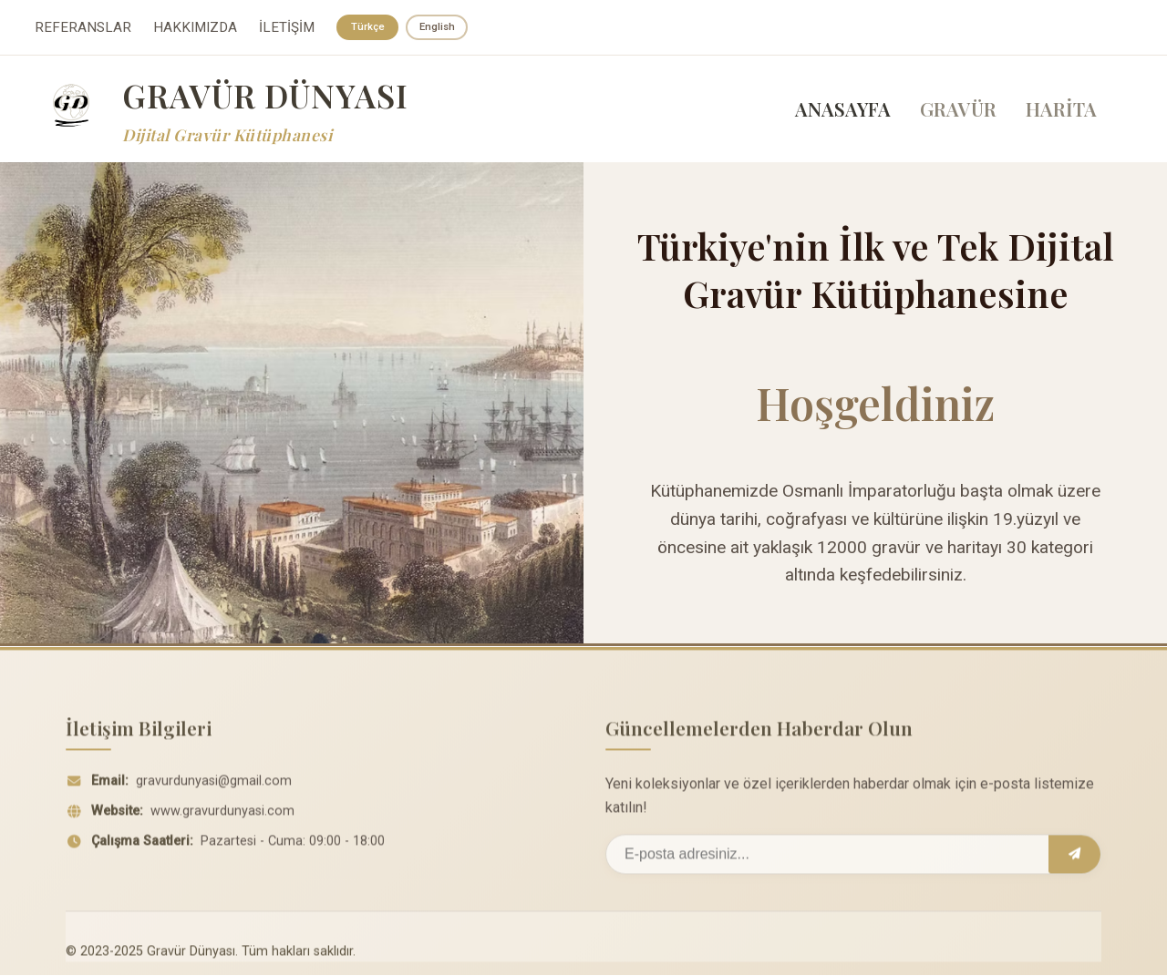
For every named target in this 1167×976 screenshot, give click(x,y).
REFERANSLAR (83, 28)
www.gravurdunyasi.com (222, 818)
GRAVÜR (958, 110)
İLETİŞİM (287, 28)
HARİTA (1061, 110)
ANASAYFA (843, 110)
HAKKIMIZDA (195, 28)
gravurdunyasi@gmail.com (214, 788)
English (440, 27)
